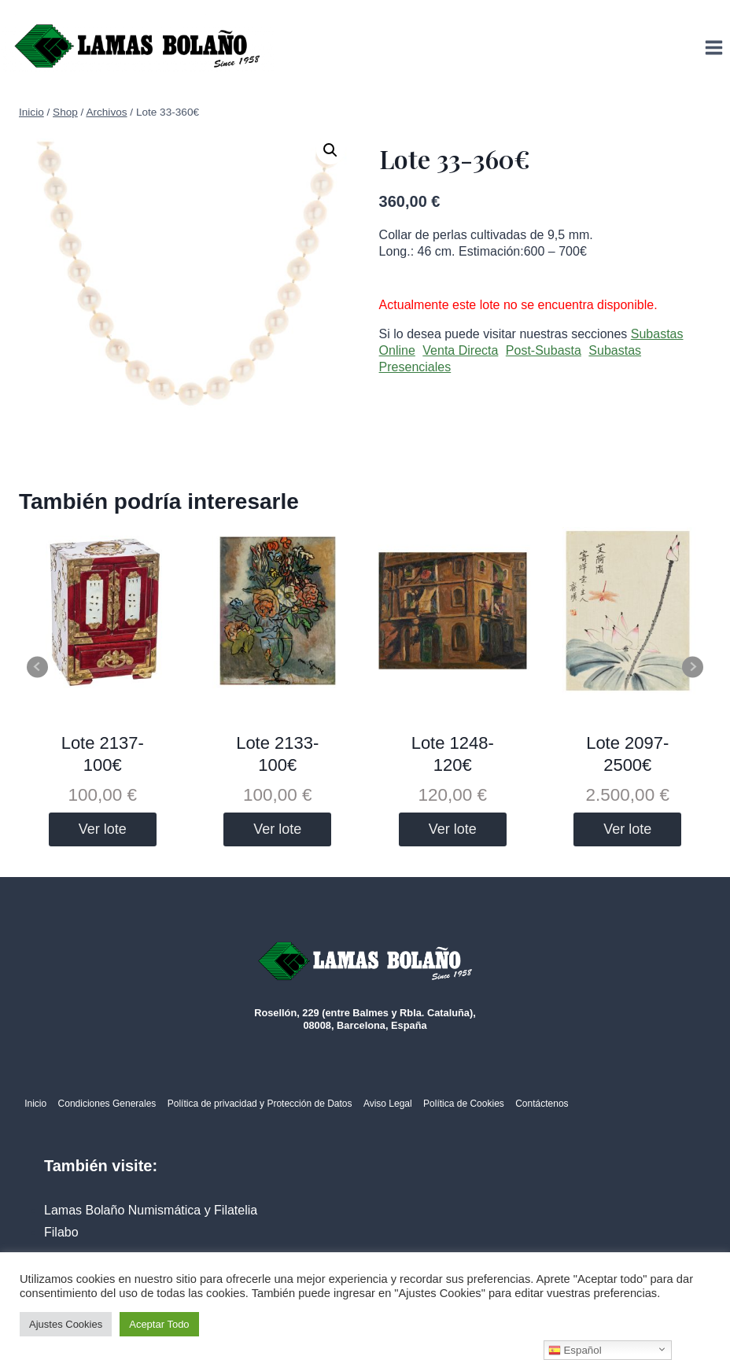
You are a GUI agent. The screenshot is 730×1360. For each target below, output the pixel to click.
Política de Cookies (463, 1103)
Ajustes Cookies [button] (65, 1324)
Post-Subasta (543, 350)
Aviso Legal (387, 1103)
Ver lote (103, 829)
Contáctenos (541, 1103)
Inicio (35, 1103)
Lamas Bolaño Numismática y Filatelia (150, 1210)
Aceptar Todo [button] (159, 1324)
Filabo (61, 1232)
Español (575, 1350)
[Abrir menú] (713, 47)
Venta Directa (460, 350)
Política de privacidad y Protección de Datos (260, 1103)
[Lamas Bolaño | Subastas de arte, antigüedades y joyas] (137, 47)
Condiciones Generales (107, 1103)
